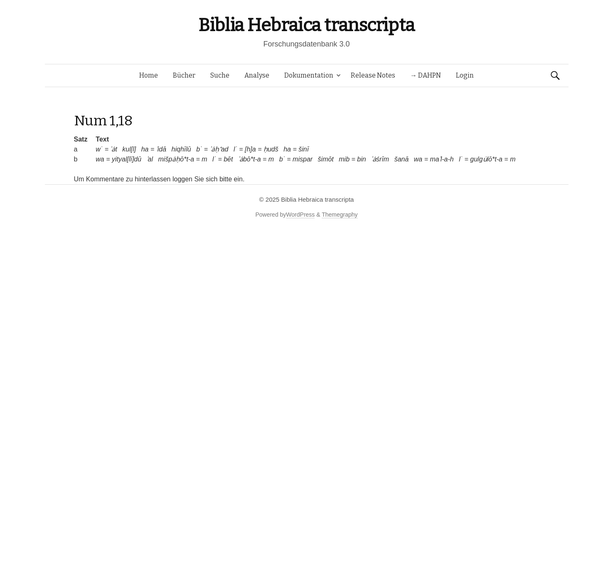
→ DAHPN (425, 75)
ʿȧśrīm (380, 159)
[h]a (250, 149)
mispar (303, 159)
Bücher (184, 75)
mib (344, 159)
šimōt (326, 159)
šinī (303, 149)
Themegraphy (339, 214)
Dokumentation (308, 75)
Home (148, 75)
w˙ (99, 149)
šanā (401, 159)
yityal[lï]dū (126, 159)
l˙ (235, 149)
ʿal (150, 159)
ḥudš (270, 149)
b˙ (199, 149)
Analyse (256, 75)
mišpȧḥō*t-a (176, 159)
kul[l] (129, 149)
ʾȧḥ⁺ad (219, 149)
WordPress (300, 214)
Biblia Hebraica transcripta (306, 25)
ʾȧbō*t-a (249, 159)
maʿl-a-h (442, 159)
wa (100, 159)
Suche (219, 75)
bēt (228, 159)
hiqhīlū (181, 149)
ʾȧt (113, 149)
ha (145, 149)
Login (465, 75)
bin (361, 159)
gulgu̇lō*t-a (486, 159)
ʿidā (161, 149)
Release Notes (373, 75)
